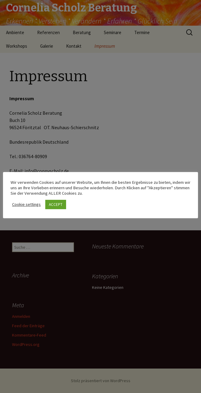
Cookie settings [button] (26, 204)
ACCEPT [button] (55, 204)
